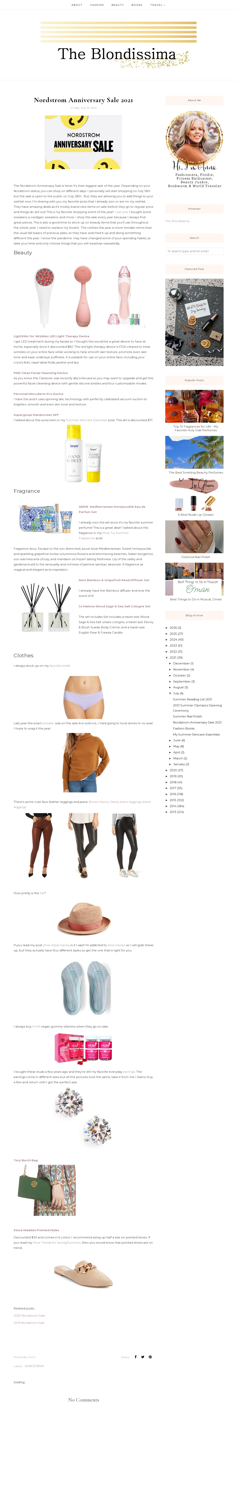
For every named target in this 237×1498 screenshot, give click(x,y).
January (179, 764)
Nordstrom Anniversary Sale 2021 (197, 722)
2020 (173, 770)
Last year (121, 212)
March (178, 758)
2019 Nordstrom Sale (29, 1323)
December (181, 663)
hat (42, 893)
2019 (173, 776)
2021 (173, 657)
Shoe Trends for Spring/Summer (56, 1242)
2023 (173, 645)
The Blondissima (177, 221)
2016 (173, 794)
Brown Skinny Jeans (103, 802)
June (177, 740)
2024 (173, 639)
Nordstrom (34, 1366)
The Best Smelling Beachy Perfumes (196, 472)
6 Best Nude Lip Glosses (195, 514)
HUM (36, 1026)
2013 (173, 812)
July (176, 693)
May (176, 746)
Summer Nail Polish (187, 716)
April (176, 752)
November (181, 669)
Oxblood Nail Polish (195, 557)
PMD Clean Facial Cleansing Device (41, 373)
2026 (173, 627)
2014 (173, 806)
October (179, 675)
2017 (173, 788)
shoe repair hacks (56, 945)
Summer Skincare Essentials (86, 420)
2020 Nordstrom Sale (29, 1315)
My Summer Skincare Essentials (196, 734)
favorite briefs (60, 666)
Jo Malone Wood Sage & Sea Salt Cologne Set (114, 606)
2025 (173, 634)
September (182, 681)
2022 (173, 651)
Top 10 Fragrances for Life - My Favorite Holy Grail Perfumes (195, 428)
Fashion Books (184, 728)
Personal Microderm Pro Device (38, 394)
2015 (173, 800)
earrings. (129, 1072)
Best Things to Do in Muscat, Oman (196, 599)
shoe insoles (116, 945)
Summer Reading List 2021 (192, 699)
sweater (48, 723)
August (178, 687)
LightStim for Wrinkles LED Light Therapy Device (51, 336)
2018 (173, 782)
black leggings (130, 802)
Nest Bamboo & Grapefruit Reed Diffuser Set (114, 580)
